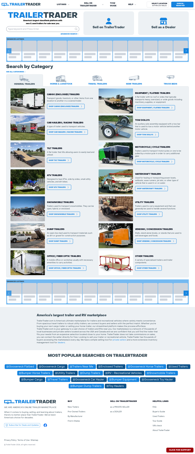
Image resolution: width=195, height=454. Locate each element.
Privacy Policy (10, 440)
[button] (158, 4)
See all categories (16, 72)
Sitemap (34, 440)
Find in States (74, 421)
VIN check (157, 425)
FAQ (154, 407)
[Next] (186, 50)
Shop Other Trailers (148, 268)
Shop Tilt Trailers (59, 160)
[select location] (158, 4)
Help (132, 4)
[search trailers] (76, 29)
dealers (61, 342)
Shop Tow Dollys (147, 134)
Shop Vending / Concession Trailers (156, 241)
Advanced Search (70, 34)
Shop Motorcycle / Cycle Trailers (155, 161)
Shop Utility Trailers (149, 214)
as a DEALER (116, 411)
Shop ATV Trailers (59, 187)
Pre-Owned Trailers (76, 411)
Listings (63, 4)
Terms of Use (24, 440)
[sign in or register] (182, 4)
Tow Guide (113, 4)
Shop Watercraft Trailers (151, 188)
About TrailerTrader (161, 430)
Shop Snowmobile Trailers (63, 214)
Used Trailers (159, 416)
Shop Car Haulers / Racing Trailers (67, 132)
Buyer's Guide (159, 411)
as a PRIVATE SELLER (119, 407)
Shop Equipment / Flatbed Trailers (155, 107)
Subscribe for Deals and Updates (22, 425)
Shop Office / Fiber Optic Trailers (67, 268)
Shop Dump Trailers (60, 241)
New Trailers (73, 407)
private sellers (119, 340)
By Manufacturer (75, 416)
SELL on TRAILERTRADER (92, 4)
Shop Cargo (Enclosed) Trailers (66, 106)
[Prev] (8, 50)
